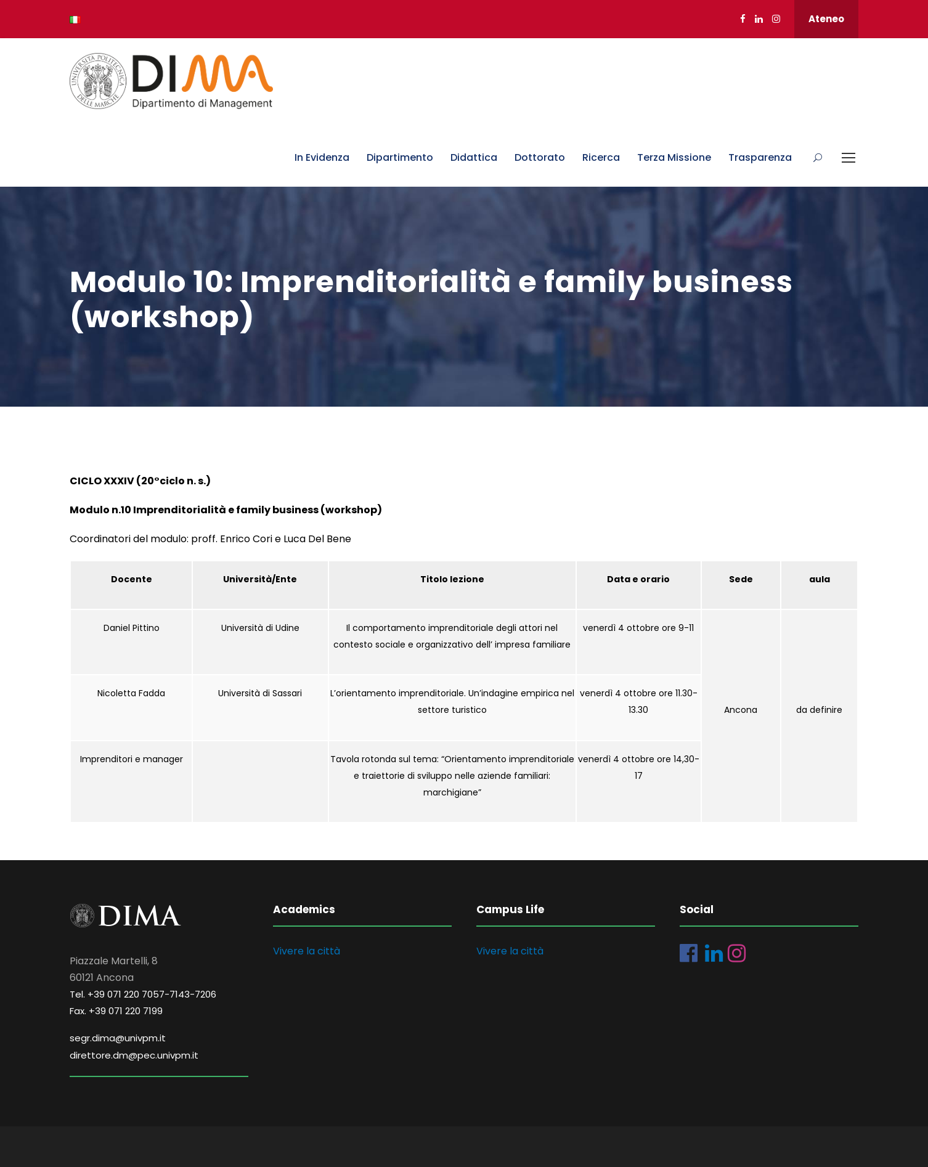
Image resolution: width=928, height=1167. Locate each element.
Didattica (473, 157)
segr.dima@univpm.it (118, 1037)
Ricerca (601, 157)
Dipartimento (400, 157)
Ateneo (826, 18)
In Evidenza (322, 157)
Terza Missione (674, 157)
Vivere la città (306, 951)
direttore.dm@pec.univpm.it (134, 1055)
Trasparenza (760, 157)
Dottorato (540, 157)
